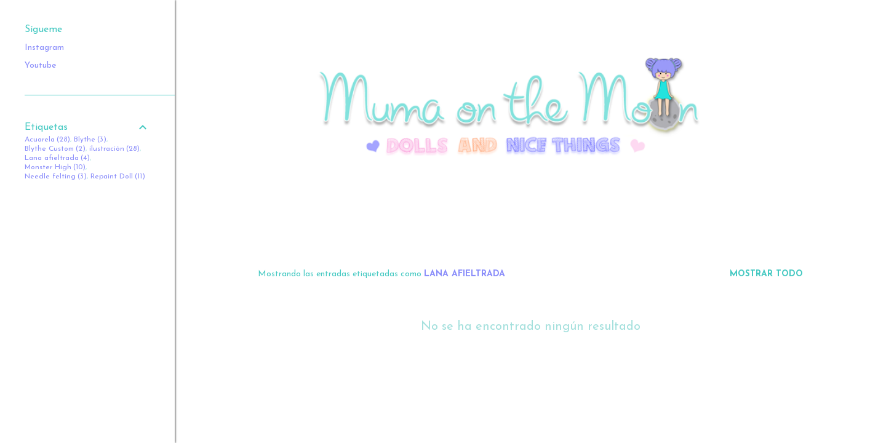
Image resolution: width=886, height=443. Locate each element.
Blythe (90, 139)
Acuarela (47, 139)
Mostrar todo (766, 274)
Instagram (44, 47)
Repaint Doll (117, 176)
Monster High (55, 167)
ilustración (114, 149)
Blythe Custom (55, 149)
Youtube (40, 65)
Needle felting (56, 176)
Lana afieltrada (57, 158)
